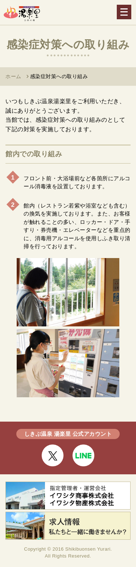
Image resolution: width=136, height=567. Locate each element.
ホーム (13, 76)
